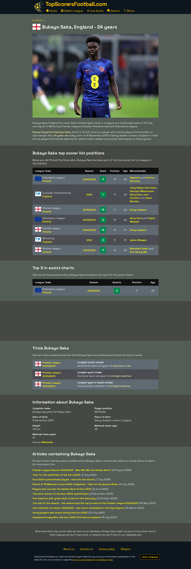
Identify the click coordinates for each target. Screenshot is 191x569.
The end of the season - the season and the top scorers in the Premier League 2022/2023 (85, 503)
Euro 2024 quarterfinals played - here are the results (63, 479)
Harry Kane (136, 194)
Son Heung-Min (138, 251)
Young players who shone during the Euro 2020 (60, 512)
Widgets (125, 548)
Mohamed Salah (139, 248)
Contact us (86, 548)
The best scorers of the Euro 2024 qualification (60, 493)
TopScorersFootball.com (76, 4)
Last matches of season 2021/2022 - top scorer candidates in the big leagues (78, 507)
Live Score (95, 11)
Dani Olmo (150, 187)
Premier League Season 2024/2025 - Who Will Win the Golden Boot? (71, 470)
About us (68, 548)
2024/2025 (89, 179)
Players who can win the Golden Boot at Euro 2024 (61, 488)
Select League (72, 11)
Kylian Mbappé (138, 240)
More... (129, 11)
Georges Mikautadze (142, 191)
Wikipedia (47, 442)
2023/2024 (89, 209)
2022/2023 (89, 229)
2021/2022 (89, 250)
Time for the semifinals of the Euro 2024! (56, 474)
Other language (150, 557)
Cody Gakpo (137, 187)
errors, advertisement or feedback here (93, 559)
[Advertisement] (95, 320)
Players (37, 20)
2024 (89, 194)
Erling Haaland (138, 209)
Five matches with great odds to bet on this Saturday (64, 498)
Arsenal (47, 180)
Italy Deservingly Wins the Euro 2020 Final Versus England (66, 517)
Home (51, 11)
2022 (89, 240)
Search (113, 11)
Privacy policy (107, 548)
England (47, 196)
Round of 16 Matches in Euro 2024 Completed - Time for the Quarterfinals (75, 484)
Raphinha (135, 177)
